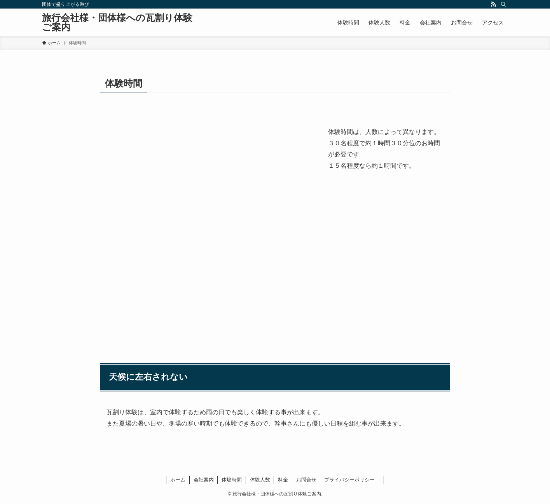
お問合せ (306, 480)
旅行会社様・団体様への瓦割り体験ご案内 (117, 22)
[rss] (493, 4)
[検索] (503, 4)
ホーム (177, 480)
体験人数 (260, 480)
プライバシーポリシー (352, 480)
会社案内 (204, 480)
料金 (283, 480)
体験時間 (232, 480)
